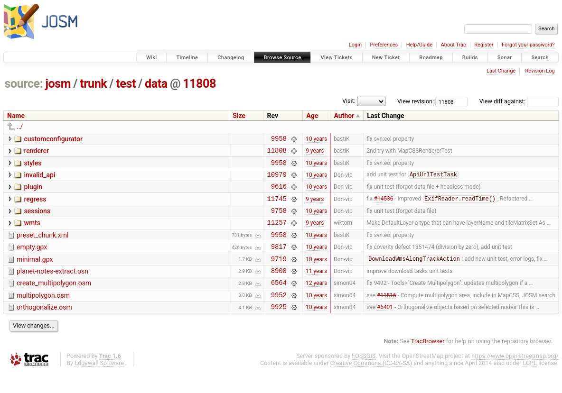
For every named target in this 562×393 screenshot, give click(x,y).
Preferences (384, 45)
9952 (279, 314)
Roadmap (431, 58)
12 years (316, 301)
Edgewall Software (99, 384)
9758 (279, 220)
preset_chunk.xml (42, 246)
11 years (316, 287)
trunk (93, 84)
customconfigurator (53, 139)
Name (16, 115)
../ (20, 126)
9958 (279, 139)
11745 (276, 206)
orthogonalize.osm (44, 327)
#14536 (383, 207)
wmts (32, 233)
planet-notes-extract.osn (52, 287)
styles (32, 166)
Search (540, 58)
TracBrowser (428, 362)
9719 (279, 274)
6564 (279, 300)
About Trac (453, 45)
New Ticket (386, 58)
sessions (37, 219)
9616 (279, 193)
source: (24, 84)
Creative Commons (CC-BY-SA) (371, 384)
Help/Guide (419, 45)
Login (355, 45)
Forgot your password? (528, 45)
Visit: (349, 100)
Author (344, 115)
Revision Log (539, 71)
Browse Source (282, 58)
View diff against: (519, 101)
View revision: (415, 101)
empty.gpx (32, 260)
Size (239, 115)
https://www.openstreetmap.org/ (515, 377)
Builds (470, 58)
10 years (316, 139)
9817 (279, 260)
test (126, 84)
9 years (315, 153)
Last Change (501, 71)
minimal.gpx (35, 273)
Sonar (504, 58)
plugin (33, 192)
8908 (279, 287)
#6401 (385, 328)
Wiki (151, 58)
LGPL (530, 384)
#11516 (386, 314)
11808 (199, 84)
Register (483, 45)
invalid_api (39, 179)
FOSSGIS (363, 377)
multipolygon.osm (43, 314)
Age (312, 115)
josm (58, 84)
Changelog (230, 58)
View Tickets (336, 58)
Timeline (187, 58)
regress (35, 206)
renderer (36, 152)
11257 (276, 233)
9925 (279, 327)
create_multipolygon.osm (54, 300)
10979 (276, 179)
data (156, 84)
